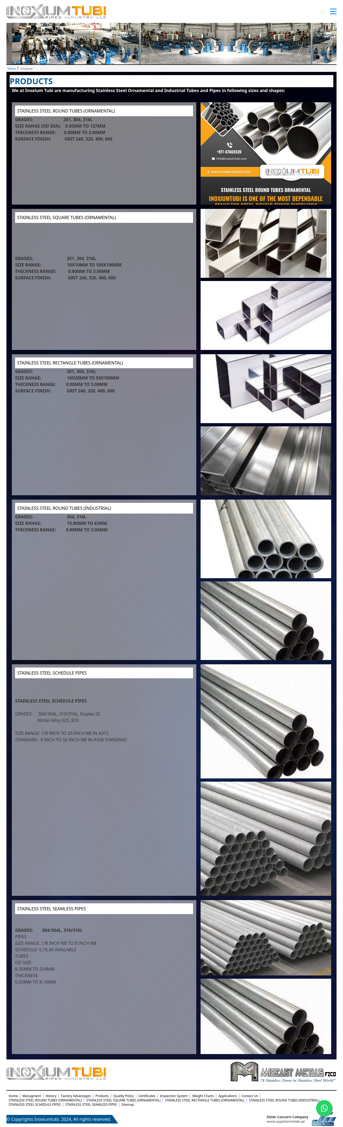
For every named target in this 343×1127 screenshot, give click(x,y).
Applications (227, 1096)
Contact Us (250, 1096)
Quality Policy (123, 1096)
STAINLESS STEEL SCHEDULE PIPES (52, 673)
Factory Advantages (76, 1096)
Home (12, 68)
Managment (31, 1096)
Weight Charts (203, 1096)
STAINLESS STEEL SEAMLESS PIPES (51, 909)
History (51, 1096)
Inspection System (174, 1096)
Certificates (146, 1096)
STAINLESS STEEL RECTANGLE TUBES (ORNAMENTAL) (70, 363)
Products (102, 1096)
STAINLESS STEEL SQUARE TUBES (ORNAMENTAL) (66, 217)
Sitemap (127, 1104)
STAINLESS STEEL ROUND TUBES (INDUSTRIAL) (64, 508)
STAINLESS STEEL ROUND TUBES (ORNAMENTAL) (66, 111)
